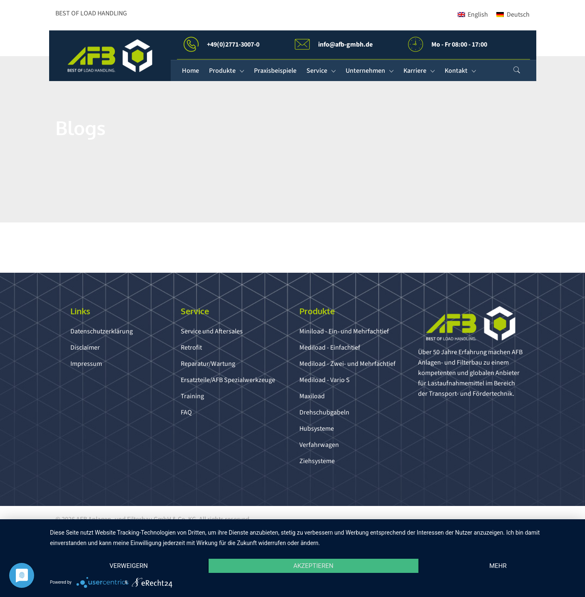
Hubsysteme (316, 428)
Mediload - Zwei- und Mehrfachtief (347, 363)
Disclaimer (85, 347)
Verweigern (129, 566)
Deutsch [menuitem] (518, 14)
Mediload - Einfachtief (329, 347)
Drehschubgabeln (324, 412)
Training (192, 396)
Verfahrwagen (319, 444)
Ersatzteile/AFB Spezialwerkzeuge (228, 380)
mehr (498, 566)
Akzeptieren (313, 566)
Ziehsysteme (317, 461)
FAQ (186, 412)
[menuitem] (472, 14)
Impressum (86, 363)
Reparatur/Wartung (208, 363)
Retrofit (191, 347)
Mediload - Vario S (324, 380)
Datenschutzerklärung (101, 331)
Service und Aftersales (212, 331)
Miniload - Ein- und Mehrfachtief (344, 331)
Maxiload (312, 396)
